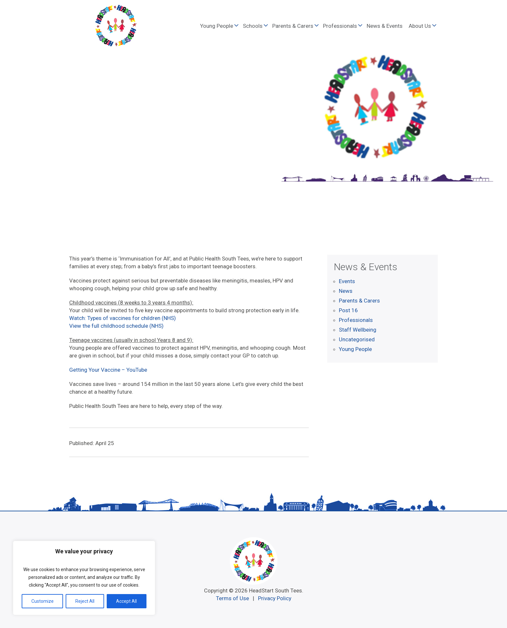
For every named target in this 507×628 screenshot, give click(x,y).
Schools (253, 26)
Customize (42, 601)
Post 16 (348, 310)
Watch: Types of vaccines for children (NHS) (122, 318)
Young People (216, 26)
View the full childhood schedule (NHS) (116, 326)
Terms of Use (232, 598)
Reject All (84, 601)
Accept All (126, 601)
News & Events (385, 26)
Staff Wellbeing (357, 329)
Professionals (340, 26)
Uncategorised (357, 339)
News (345, 291)
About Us (420, 26)
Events (347, 281)
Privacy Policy (274, 598)
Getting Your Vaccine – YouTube (108, 370)
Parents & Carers (292, 26)
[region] (84, 578)
